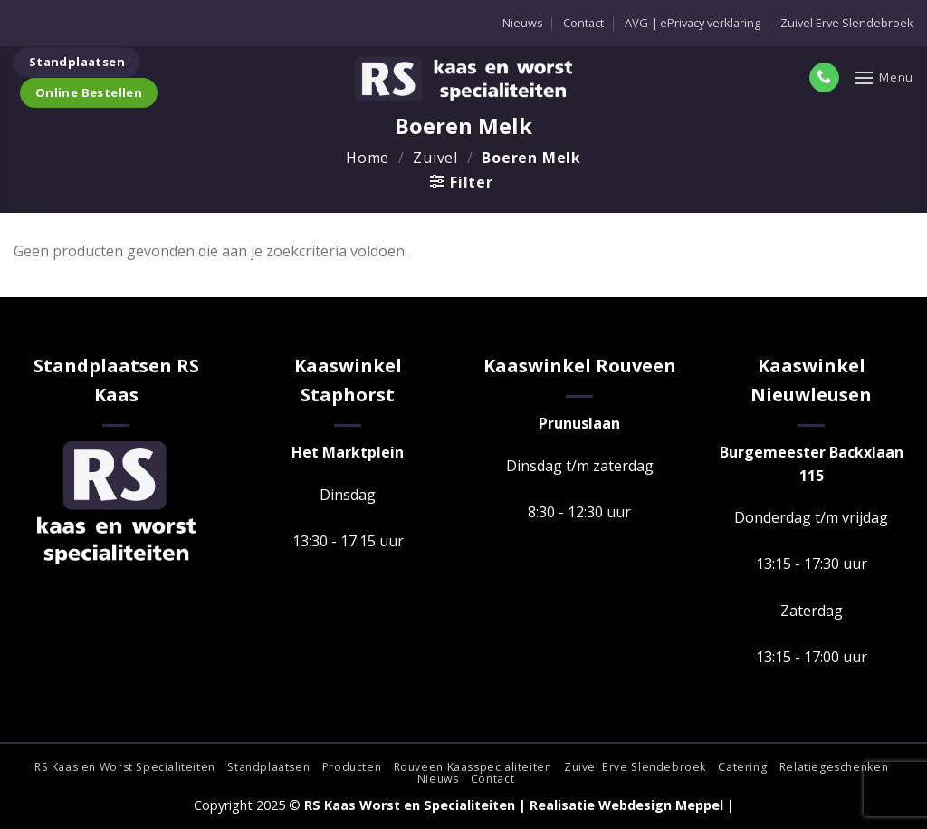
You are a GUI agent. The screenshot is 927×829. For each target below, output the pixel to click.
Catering (742, 767)
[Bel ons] (824, 78)
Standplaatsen (268, 767)
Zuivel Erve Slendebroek (846, 22)
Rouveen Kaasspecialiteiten (473, 767)
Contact (583, 22)
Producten (352, 767)
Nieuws (522, 22)
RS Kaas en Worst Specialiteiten (124, 767)
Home (367, 158)
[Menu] (883, 77)
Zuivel (435, 158)
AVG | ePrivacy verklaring (692, 22)
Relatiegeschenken (833, 767)
